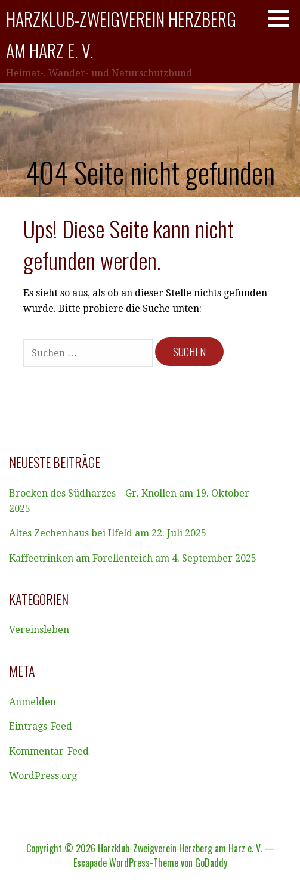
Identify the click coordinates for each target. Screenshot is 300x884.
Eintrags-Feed (40, 726)
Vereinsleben (39, 629)
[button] (282, 17)
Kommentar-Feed (49, 751)
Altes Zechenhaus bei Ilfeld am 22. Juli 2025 (107, 533)
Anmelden (32, 702)
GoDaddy (211, 862)
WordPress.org (43, 775)
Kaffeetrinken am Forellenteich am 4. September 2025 (132, 558)
